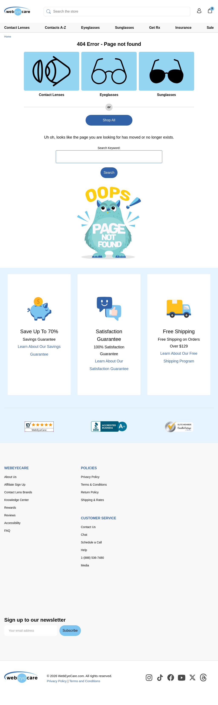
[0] (210, 12)
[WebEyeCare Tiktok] (160, 678)
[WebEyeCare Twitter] (192, 678)
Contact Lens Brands (18, 492)
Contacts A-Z (55, 27)
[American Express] (64, 587)
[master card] (38, 587)
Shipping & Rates (92, 500)
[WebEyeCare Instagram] (149, 678)
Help (84, 550)
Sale (210, 27)
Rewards (10, 507)
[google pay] (43, 596)
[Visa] (25, 587)
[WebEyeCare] (21, 677)
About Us (10, 477)
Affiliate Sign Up (14, 484)
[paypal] (12, 596)
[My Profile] (199, 12)
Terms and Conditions (84, 681)
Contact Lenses (17, 27)
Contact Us (88, 527)
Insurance (183, 27)
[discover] (50, 587)
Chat (84, 534)
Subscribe (70, 630)
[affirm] (11, 605)
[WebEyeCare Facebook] (171, 678)
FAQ (7, 530)
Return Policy (90, 492)
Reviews (10, 515)
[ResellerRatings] (179, 426)
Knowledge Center (16, 500)
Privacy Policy (90, 477)
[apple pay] (28, 596)
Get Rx (154, 27)
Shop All (109, 120)
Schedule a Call (91, 542)
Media (85, 565)
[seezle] (60, 596)
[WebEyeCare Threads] (203, 678)
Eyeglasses (90, 27)
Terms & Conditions (94, 484)
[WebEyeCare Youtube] (182, 678)
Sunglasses (124, 27)
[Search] (48, 11)
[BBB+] (109, 426)
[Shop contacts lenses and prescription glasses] (17, 13)
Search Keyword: (109, 148)
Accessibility (12, 523)
